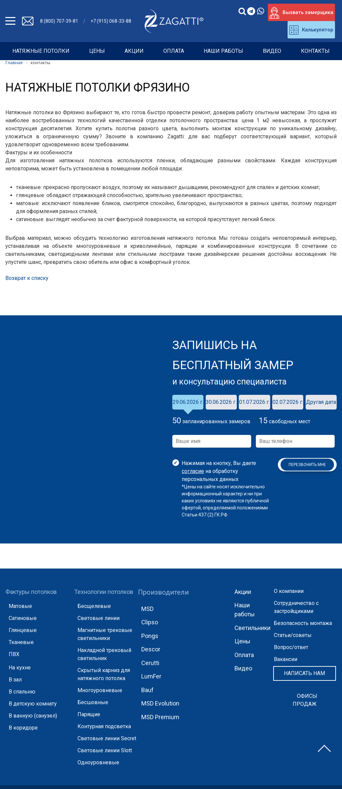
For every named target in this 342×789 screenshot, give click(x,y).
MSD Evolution (160, 703)
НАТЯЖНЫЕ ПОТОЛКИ (40, 51)
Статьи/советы (293, 635)
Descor (150, 649)
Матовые (20, 606)
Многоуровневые (99, 690)
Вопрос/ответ (291, 647)
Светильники (252, 627)
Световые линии (98, 618)
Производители (163, 592)
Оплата (173, 51)
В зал (15, 679)
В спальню (22, 691)
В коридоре (23, 728)
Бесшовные (92, 702)
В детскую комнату (33, 703)
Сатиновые (23, 618)
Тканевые (21, 642)
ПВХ (14, 654)
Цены (97, 51)
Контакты (315, 51)
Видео (272, 51)
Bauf (147, 689)
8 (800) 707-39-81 (59, 21)
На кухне (20, 667)
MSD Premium (160, 717)
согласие (193, 471)
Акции (134, 51)
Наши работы (223, 51)
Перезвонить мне (307, 464)
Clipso (149, 622)
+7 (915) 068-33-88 (111, 21)
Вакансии (285, 659)
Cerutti (150, 662)
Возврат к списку (26, 278)
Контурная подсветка (104, 726)
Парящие (88, 714)
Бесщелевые (94, 606)
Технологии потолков (103, 591)
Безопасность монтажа (303, 623)
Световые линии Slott (104, 750)
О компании (289, 591)
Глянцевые (23, 630)
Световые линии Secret (106, 738)
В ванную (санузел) (33, 716)
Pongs (149, 635)
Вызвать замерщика (301, 13)
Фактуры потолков (31, 591)
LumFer (151, 676)
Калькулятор (311, 30)
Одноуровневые (98, 762)
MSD (147, 608)
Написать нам (304, 673)
